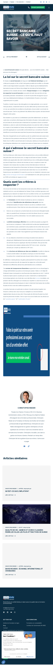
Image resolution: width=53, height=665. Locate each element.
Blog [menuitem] (4, 626)
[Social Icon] (41, 2)
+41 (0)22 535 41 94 (8, 609)
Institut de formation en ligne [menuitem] (11, 623)
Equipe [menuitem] (12, 2)
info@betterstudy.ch (8, 608)
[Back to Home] (8, 8)
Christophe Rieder (12, 27)
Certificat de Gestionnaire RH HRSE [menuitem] (36, 626)
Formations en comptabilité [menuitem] (34, 623)
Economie (9, 42)
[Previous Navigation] (10, 57)
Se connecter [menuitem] (20, 2)
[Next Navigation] (43, 57)
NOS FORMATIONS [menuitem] (31, 620)
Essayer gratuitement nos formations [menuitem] (13, 631)
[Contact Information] (29, 7)
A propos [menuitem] (5, 2)
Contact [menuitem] (28, 2)
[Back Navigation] (26, 57)
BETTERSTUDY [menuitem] (7, 620)
